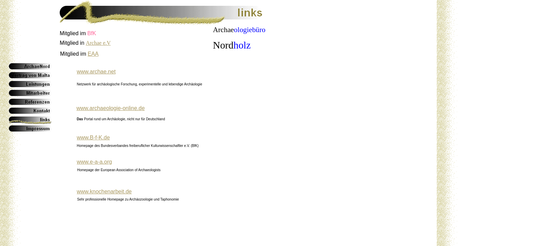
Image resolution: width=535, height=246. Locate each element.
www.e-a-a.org (94, 162)
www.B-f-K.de (93, 137)
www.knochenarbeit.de (104, 191)
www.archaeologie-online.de (110, 108)
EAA (93, 54)
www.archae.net (96, 71)
